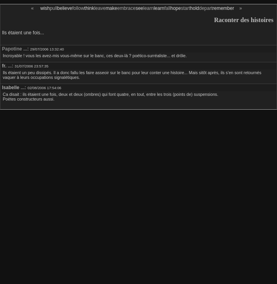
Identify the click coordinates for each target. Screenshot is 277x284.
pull (53, 8)
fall (167, 8)
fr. (4, 66)
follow (78, 8)
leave (100, 8)
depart (205, 8)
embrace (126, 8)
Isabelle (10, 87)
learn (148, 8)
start (185, 8)
